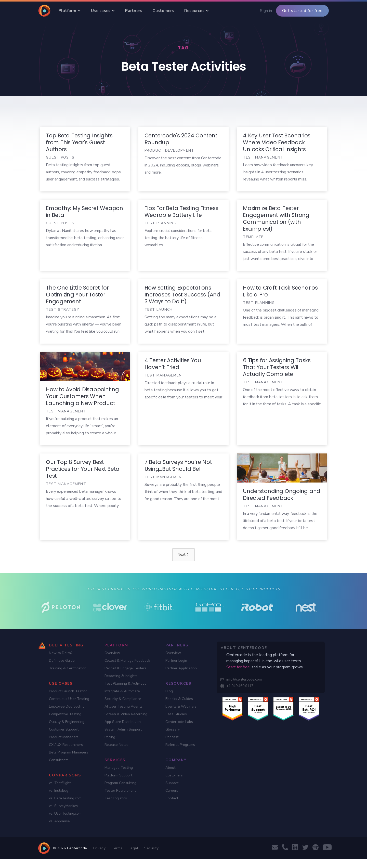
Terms (117, 848)
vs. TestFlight (60, 782)
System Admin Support (123, 729)
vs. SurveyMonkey (63, 805)
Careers (171, 790)
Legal (133, 848)
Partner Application (181, 668)
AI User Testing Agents (123, 706)
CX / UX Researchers (66, 744)
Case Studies (176, 714)
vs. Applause (59, 821)
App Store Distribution (122, 721)
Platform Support (118, 775)
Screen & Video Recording (125, 714)
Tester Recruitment (120, 790)
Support (171, 782)
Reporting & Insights (120, 675)
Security (151, 848)
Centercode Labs (179, 721)
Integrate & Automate (122, 691)
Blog (169, 691)
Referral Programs (180, 744)
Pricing (109, 737)
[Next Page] (183, 554)
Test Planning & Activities (125, 683)
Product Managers (63, 737)
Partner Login (176, 660)
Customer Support (63, 729)
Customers (174, 775)
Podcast (171, 737)
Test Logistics (115, 798)
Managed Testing (118, 767)
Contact (171, 798)
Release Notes (116, 744)
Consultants (59, 760)
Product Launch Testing (68, 691)
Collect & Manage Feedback (127, 660)
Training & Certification (67, 668)
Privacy (99, 848)
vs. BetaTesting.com (65, 798)
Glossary (172, 729)
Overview (112, 652)
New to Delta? (60, 652)
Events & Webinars (180, 706)
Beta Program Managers (68, 752)
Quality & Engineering (66, 721)
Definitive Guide (62, 660)
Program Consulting (120, 782)
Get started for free (302, 11)
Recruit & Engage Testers (125, 668)
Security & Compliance (122, 698)
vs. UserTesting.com (65, 813)
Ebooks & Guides (179, 698)
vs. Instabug (58, 790)
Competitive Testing (65, 714)
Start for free (238, 667)
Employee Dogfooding (67, 706)
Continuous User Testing (69, 698)
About (170, 767)
